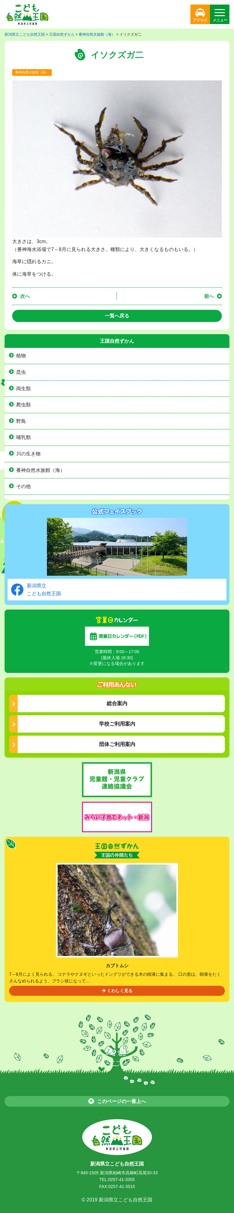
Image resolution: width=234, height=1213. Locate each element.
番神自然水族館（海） (32, 72)
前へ (209, 296)
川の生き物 (28, 453)
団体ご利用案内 (73, 744)
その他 (23, 486)
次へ (25, 296)
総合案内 (69, 703)
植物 (21, 355)
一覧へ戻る (117, 315)
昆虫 (21, 372)
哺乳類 (23, 437)
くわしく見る (117, 990)
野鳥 (21, 421)
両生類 (23, 388)
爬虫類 (23, 404)
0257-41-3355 (121, 1179)
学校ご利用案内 (73, 724)
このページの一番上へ (117, 1101)
